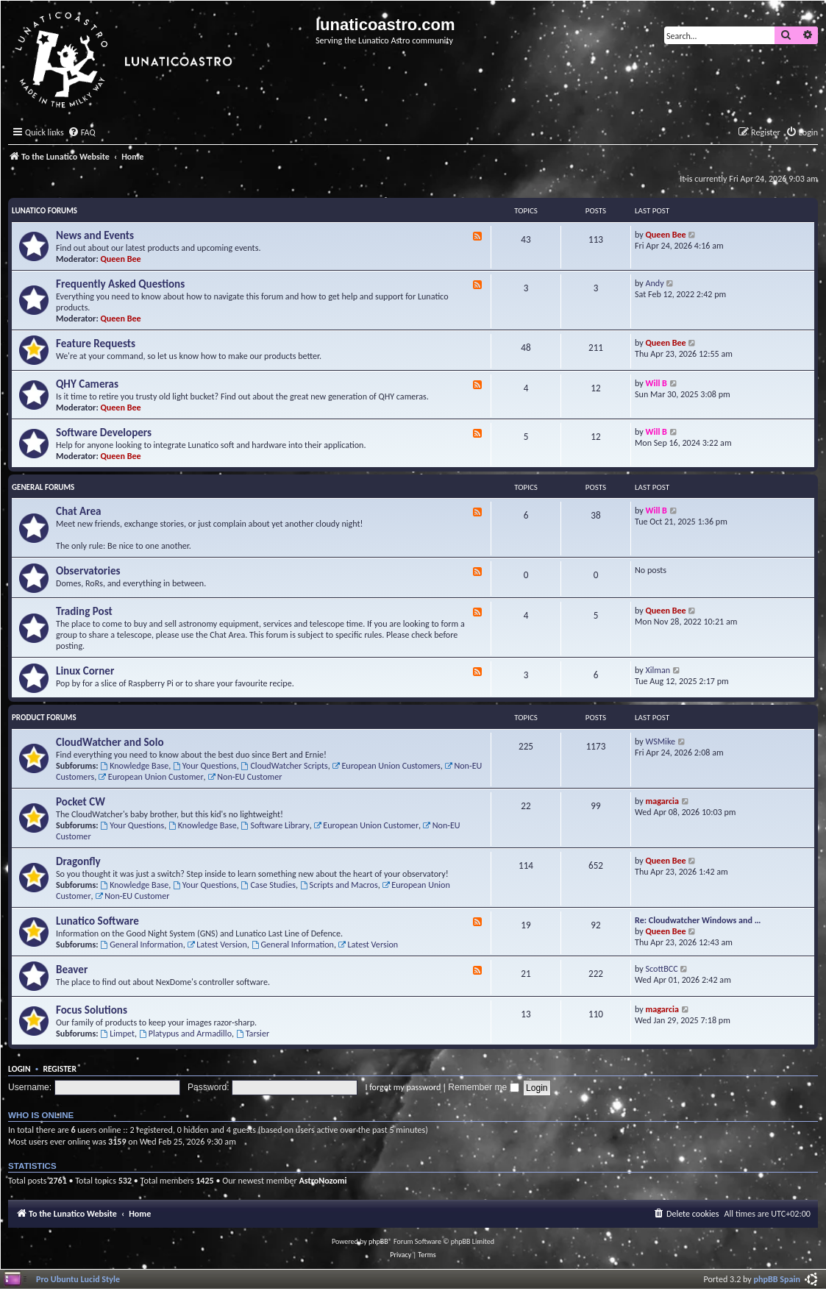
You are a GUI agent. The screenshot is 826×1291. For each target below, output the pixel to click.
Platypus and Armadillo (185, 1033)
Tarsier (252, 1033)
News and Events (95, 235)
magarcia (662, 800)
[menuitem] (82, 133)
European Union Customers (386, 765)
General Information (141, 944)
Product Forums (44, 717)
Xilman (658, 669)
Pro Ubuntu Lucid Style (78, 1278)
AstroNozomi (322, 1180)
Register (59, 1069)
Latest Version (216, 944)
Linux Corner (85, 670)
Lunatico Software (97, 921)
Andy (655, 282)
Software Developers (104, 432)
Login (19, 1069)
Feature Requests (95, 343)
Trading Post (84, 611)
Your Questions (205, 765)
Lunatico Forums (44, 211)
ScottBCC (662, 968)
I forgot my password (403, 1086)
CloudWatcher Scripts (284, 765)
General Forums (43, 487)
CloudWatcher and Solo (110, 742)
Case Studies (268, 884)
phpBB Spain (777, 1278)
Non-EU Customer (244, 776)
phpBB (378, 1241)
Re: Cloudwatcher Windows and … (698, 919)
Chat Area (79, 511)
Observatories (88, 570)
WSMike (661, 741)
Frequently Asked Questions (120, 284)
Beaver (72, 969)
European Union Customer (151, 776)
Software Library (275, 825)
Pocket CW (80, 801)
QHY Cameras (87, 384)
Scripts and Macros (339, 884)
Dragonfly (78, 861)
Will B (656, 382)
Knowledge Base (134, 765)
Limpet (117, 1033)
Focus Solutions (91, 1010)
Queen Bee (121, 258)
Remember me (483, 1087)
